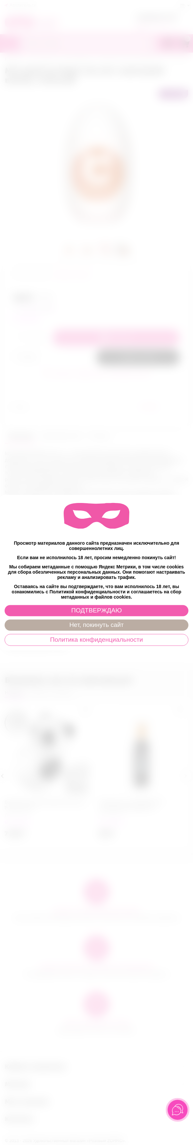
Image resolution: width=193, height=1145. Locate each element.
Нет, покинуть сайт (96, 624)
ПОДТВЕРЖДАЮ (96, 610)
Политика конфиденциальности (96, 639)
